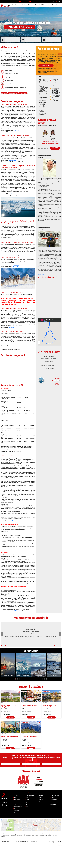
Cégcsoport (15, 801)
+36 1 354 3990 (4, 802)
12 (38, 679)
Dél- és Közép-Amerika (30, 801)
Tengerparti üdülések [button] (22, 4)
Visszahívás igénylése (55, 148)
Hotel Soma (10, 193)
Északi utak (40, 799)
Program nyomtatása (6, 96)
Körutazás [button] (14, 4)
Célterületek (53, 801)
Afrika (27, 799)
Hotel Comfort (16, 265)
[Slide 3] (55, 380)
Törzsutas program (54, 795)
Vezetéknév (3, 761)
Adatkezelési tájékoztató (18, 804)
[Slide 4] (57, 380)
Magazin (47, 4)
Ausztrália (27, 804)
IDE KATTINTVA (15, 610)
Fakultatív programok (13, 93)
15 (44, 679)
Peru (26, 806)
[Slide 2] (54, 380)
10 (34, 679)
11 (36, 679)
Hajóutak (43, 4)
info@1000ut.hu (4, 804)
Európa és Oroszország (30, 795)
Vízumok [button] (58, 4)
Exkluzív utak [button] (31, 4)
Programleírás (4, 93)
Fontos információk (23, 93)
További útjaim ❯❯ (41, 222)
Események (37, 4)
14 (42, 679)
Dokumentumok (16, 802)
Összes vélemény (4, 645)
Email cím (44, 761)
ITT (19, 87)
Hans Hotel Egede (12, 160)
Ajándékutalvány (17, 812)
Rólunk (15, 797)
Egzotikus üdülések (42, 801)
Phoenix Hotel (16, 130)
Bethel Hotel (15, 131)
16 (46, 679)
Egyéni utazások (52, 5)
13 (40, 679)
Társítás (52, 797)
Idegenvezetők (16, 799)
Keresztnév (24, 761)
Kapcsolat (15, 795)
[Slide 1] (52, 380)
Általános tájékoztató (17, 806)
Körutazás (40, 795)
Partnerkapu (16, 810)
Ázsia (26, 797)
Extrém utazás (53, 799)
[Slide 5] (59, 380)
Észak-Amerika (28, 802)
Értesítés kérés (46, 65)
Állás (14, 808)
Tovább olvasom (56, 378)
